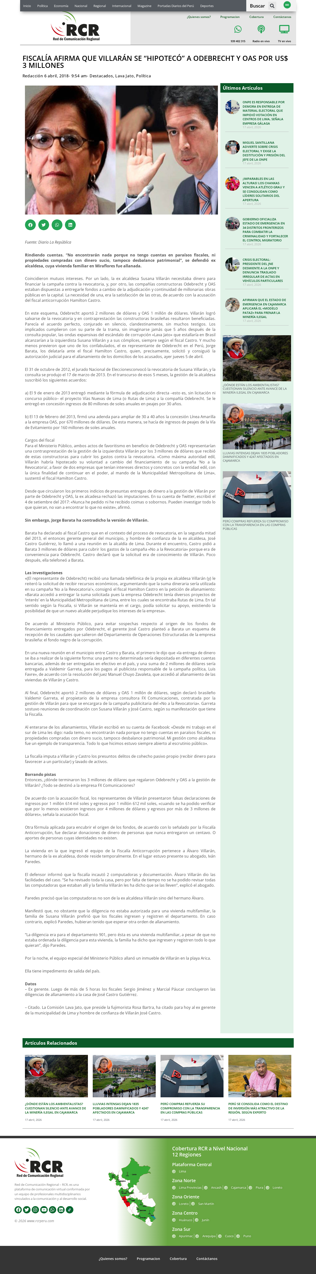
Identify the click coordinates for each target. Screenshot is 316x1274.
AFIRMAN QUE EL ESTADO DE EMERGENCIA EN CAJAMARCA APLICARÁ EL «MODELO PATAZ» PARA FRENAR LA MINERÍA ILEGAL (264, 308)
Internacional (121, 6)
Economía (61, 6)
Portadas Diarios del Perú (176, 6)
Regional (99, 6)
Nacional (81, 6)
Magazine (144, 6)
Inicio (27, 6)
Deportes (207, 6)
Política (42, 6)
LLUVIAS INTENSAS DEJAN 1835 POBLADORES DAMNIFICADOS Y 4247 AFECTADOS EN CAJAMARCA (255, 457)
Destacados (101, 76)
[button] (272, 6)
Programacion (230, 17)
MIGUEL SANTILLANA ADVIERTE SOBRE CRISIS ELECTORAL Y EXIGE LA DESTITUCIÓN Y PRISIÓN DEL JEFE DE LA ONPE (264, 151)
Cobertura (256, 17)
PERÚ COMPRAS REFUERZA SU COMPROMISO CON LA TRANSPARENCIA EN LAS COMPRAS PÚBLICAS (255, 525)
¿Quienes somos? (199, 17)
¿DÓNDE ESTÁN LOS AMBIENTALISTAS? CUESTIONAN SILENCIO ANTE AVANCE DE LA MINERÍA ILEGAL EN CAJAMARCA (255, 389)
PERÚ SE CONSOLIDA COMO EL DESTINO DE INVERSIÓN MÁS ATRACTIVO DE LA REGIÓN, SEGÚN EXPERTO (258, 1108)
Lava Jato (124, 76)
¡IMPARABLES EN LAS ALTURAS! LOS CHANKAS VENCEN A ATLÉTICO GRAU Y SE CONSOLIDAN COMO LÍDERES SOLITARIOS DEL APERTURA (264, 189)
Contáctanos (282, 17)
